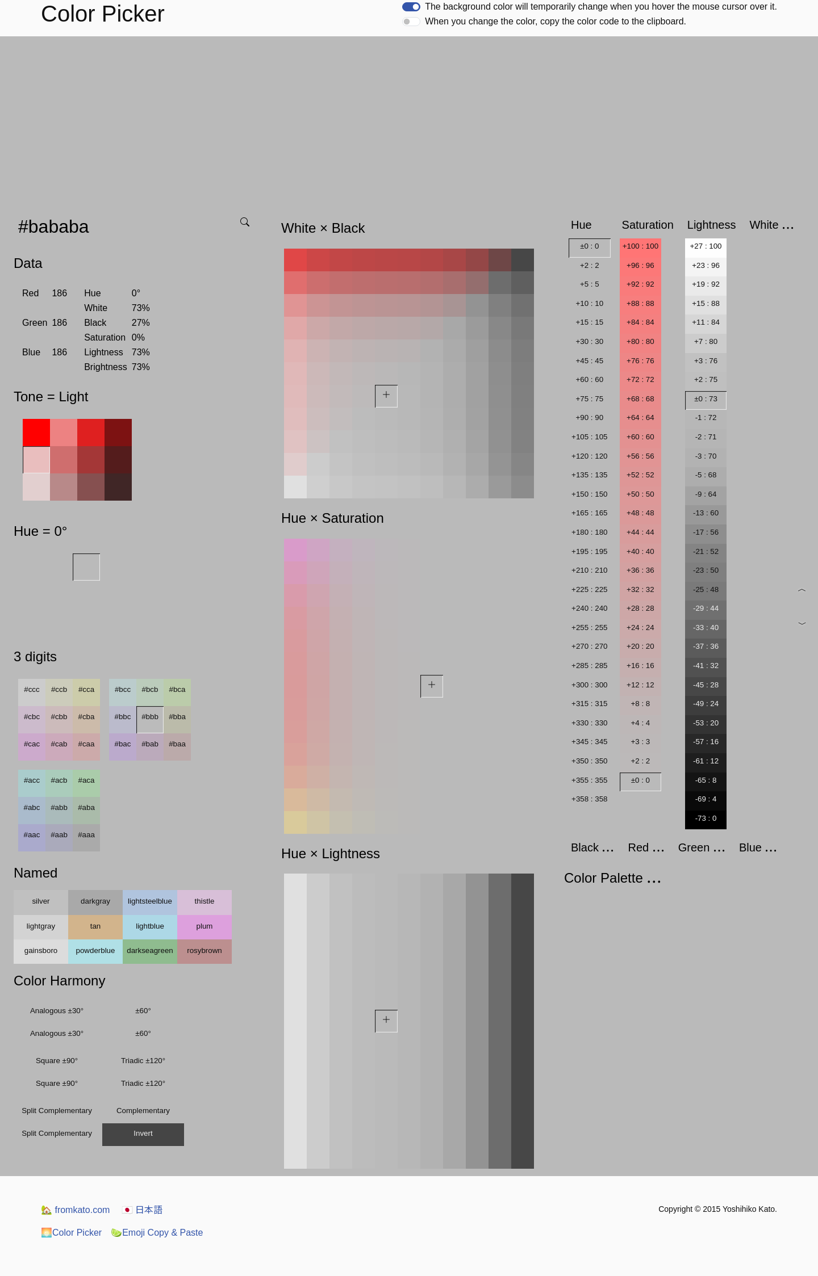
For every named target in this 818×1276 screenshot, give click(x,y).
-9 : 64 (706, 494)
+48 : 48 (640, 513)
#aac (32, 834)
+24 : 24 (640, 627)
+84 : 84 (640, 322)
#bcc (123, 689)
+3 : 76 (705, 360)
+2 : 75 (705, 379)
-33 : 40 (706, 627)
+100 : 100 (640, 246)
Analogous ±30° (57, 1010)
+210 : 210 (589, 570)
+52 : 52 (640, 475)
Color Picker (71, 1232)
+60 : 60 (590, 379)
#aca (86, 780)
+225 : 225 (589, 589)
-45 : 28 (706, 685)
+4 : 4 (640, 723)
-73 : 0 (706, 818)
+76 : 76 (640, 360)
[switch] (411, 6)
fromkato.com (75, 1210)
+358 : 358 (589, 799)
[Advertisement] (409, 121)
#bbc (123, 716)
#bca (177, 689)
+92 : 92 (640, 284)
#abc (32, 807)
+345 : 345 (589, 741)
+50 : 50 (640, 494)
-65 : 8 (706, 780)
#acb (59, 780)
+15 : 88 (706, 303)
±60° (143, 1010)
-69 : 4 (706, 799)
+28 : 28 (640, 608)
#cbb (59, 716)
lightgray (41, 926)
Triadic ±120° (143, 1060)
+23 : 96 (706, 265)
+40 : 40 (640, 551)
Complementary (143, 1110)
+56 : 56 (640, 456)
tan (95, 926)
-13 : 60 (706, 513)
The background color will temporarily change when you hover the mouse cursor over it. (601, 6)
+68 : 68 (640, 398)
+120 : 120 (589, 456)
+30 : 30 (590, 341)
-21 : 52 (706, 551)
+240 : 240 (589, 608)
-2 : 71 (706, 437)
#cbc (32, 716)
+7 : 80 (705, 341)
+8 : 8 (640, 703)
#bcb (150, 689)
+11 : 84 (706, 322)
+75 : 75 (590, 398)
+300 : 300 (589, 685)
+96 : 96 (640, 265)
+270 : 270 (589, 646)
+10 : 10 (590, 303)
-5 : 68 (706, 475)
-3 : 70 (706, 456)
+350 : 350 (589, 761)
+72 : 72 (640, 379)
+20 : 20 (640, 646)
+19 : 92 (706, 284)
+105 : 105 (589, 437)
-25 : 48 (706, 589)
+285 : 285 (589, 665)
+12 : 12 (640, 685)
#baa (177, 744)
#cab (59, 744)
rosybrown (204, 950)
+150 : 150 (589, 494)
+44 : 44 (640, 532)
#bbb (149, 716)
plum (205, 926)
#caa (86, 744)
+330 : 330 (589, 723)
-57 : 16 (706, 741)
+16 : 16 (640, 665)
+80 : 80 (640, 341)
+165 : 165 (589, 513)
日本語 (142, 1210)
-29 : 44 (706, 608)
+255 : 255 (589, 627)
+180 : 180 (589, 532)
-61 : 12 (706, 761)
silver (40, 901)
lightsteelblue (150, 901)
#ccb (59, 689)
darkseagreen (150, 950)
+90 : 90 (590, 417)
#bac (123, 744)
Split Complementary (57, 1110)
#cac (32, 744)
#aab (59, 834)
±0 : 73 (705, 398)
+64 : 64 (640, 417)
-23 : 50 (706, 570)
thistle (205, 901)
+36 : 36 (640, 570)
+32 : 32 (640, 589)
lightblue (150, 926)
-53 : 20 (706, 723)
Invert (142, 1133)
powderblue (95, 950)
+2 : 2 (589, 265)
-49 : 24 (706, 703)
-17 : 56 (706, 532)
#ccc (31, 689)
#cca (86, 689)
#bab (149, 744)
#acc (32, 780)
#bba (177, 716)
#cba (86, 716)
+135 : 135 (589, 475)
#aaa (86, 834)
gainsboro (41, 950)
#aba (86, 807)
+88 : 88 (640, 303)
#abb (59, 807)
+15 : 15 (590, 322)
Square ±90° (57, 1060)
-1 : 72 (706, 417)
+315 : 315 (589, 703)
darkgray (95, 901)
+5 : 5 (589, 284)
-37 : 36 (706, 646)
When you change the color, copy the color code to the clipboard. (555, 21)
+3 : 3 (640, 741)
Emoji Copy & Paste (157, 1232)
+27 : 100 (706, 246)
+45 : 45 (590, 360)
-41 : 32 (706, 665)
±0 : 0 (589, 246)
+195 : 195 (589, 551)
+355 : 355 (589, 780)
